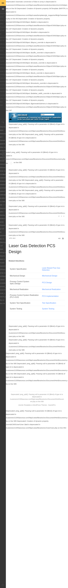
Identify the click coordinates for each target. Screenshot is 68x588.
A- (64, 216)
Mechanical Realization (51, 289)
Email (59, 238)
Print (63, 238)
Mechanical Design (49, 276)
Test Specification (49, 303)
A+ (59, 216)
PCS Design (47, 283)
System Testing (48, 309)
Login (7, 163)
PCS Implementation (50, 296)
